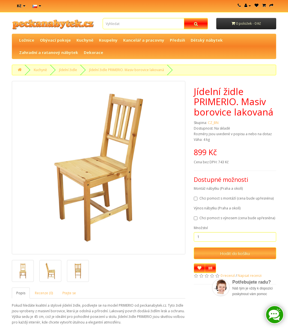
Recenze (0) (44, 293)
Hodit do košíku (235, 253)
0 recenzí (227, 275)
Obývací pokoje (55, 40)
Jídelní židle (68, 69)
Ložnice (26, 40)
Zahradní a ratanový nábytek (48, 52)
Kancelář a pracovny (143, 40)
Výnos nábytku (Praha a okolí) (217, 208)
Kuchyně (84, 40)
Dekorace (93, 52)
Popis (20, 293)
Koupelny (108, 40)
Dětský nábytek (207, 40)
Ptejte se (69, 293)
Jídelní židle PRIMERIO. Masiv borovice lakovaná (126, 69)
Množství (201, 227)
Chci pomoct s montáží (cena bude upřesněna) (234, 198)
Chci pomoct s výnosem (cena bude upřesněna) (234, 218)
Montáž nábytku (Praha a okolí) (218, 188)
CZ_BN (213, 122)
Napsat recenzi (250, 275)
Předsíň (177, 40)
